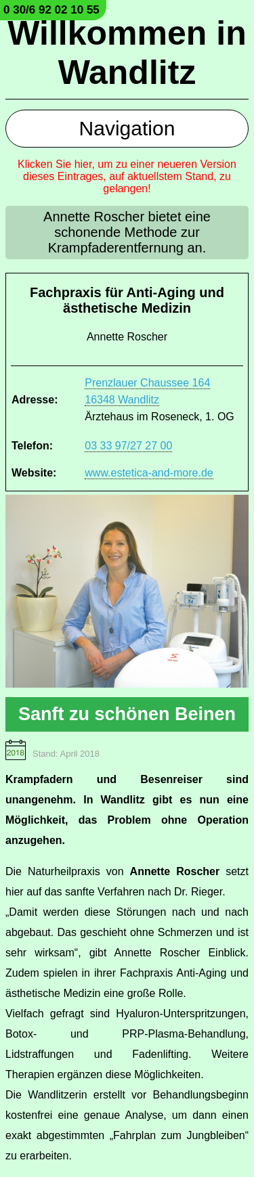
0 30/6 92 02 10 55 (51, 9)
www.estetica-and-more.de (149, 473)
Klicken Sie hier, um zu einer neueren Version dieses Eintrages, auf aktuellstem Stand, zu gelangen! (127, 176)
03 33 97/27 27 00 (128, 445)
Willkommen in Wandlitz (126, 52)
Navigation (127, 128)
